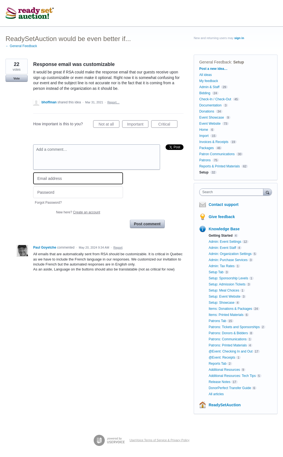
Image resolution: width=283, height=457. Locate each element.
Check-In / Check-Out (215, 99)
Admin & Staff (209, 87)
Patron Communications (217, 154)
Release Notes (219, 382)
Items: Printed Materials (226, 315)
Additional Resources (224, 370)
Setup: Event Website (224, 296)
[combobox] (232, 192)
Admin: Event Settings (225, 242)
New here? (78, 212)
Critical (167, 125)
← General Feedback (21, 46)
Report (117, 247)
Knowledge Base (224, 229)
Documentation (210, 105)
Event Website (210, 124)
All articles (216, 394)
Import (204, 136)
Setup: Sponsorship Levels (228, 278)
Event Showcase (211, 117)
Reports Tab (217, 364)
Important (137, 125)
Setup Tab (216, 272)
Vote (16, 78)
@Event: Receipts (222, 357)
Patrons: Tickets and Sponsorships (234, 327)
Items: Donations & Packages (230, 309)
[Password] (78, 192)
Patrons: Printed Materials (228, 345)
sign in (239, 38)
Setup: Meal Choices (224, 290)
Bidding (204, 93)
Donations (206, 111)
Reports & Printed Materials (219, 166)
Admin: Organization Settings (230, 254)
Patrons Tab (217, 321)
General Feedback (215, 62)
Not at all (109, 125)
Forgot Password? (48, 203)
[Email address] (78, 178)
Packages (206, 148)
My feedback (208, 81)
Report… (113, 102)
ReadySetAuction (225, 405)
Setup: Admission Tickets (227, 284)
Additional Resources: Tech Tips (232, 376)
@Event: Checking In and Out (231, 351)
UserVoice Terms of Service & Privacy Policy (160, 440)
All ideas (205, 75)
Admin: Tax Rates (222, 266)
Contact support (224, 204)
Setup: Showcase (221, 303)
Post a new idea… (213, 69)
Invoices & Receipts (213, 142)
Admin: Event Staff (222, 248)
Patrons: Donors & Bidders (228, 333)
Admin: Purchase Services (228, 260)
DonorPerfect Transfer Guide (230, 388)
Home (203, 130)
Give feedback (222, 217)
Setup (238, 62)
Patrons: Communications (228, 339)
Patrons (205, 160)
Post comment (147, 224)
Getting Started (221, 236)
